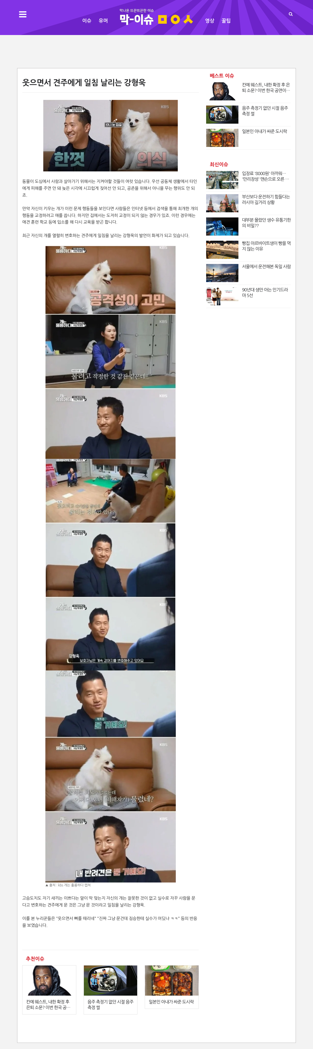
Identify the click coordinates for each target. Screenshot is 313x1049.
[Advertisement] (156, 51)
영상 (209, 20)
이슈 (86, 20)
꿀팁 (226, 20)
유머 (103, 20)
